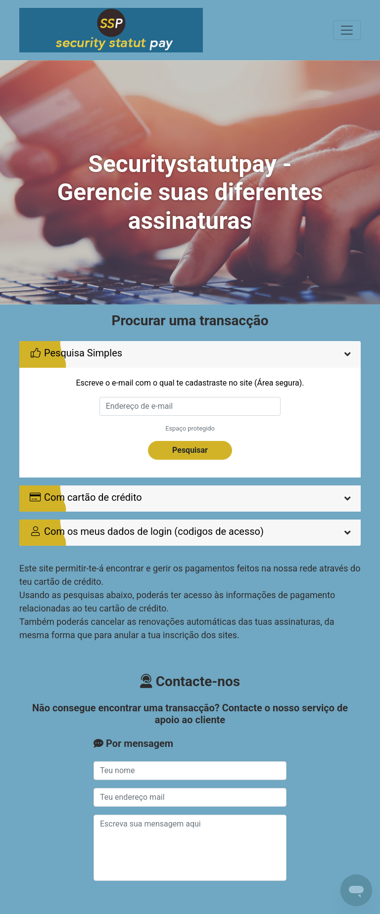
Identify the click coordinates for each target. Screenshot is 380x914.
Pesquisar (190, 450)
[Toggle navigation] (347, 30)
